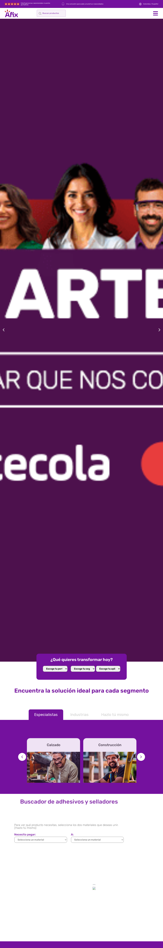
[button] (155, 13)
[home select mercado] (83, 669)
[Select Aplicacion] (108, 669)
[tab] (46, 714)
